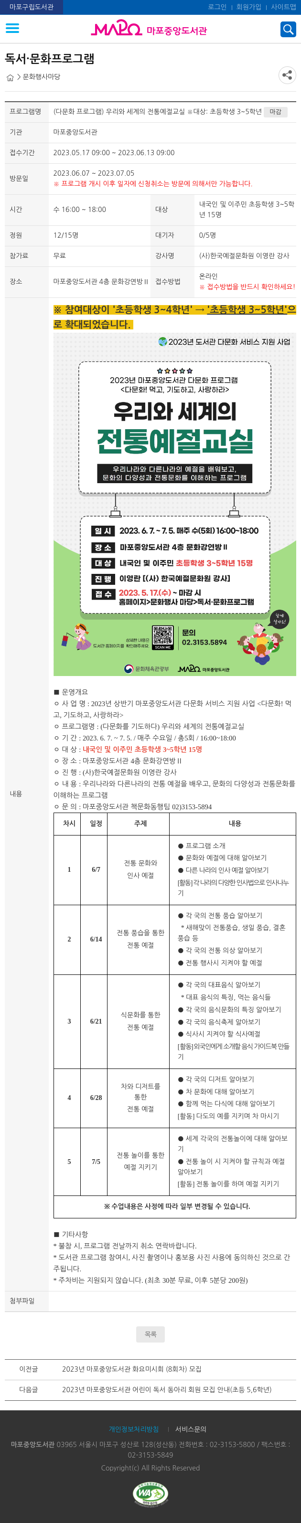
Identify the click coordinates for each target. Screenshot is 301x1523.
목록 (150, 1334)
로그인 (217, 7)
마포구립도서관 (32, 7)
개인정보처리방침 (133, 1429)
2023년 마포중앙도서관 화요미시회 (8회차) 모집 (132, 1369)
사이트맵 (283, 7)
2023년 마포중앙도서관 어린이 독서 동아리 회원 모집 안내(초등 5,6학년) (167, 1389)
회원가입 (249, 7)
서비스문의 (191, 1429)
